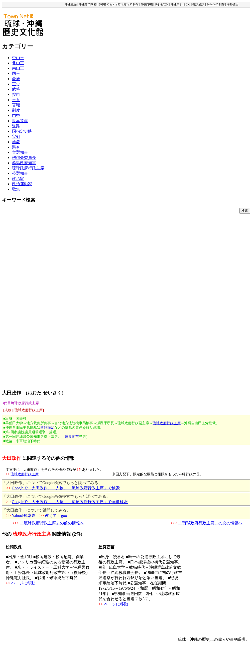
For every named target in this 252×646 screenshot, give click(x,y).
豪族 (16, 79)
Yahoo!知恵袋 (23, 515)
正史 (16, 84)
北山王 (18, 63)
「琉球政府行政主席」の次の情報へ (210, 523)
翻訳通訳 (198, 4)
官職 (16, 105)
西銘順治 (47, 427)
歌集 (16, 189)
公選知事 (20, 173)
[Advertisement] (49, 287)
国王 (16, 73)
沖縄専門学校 (88, 4)
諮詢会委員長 (24, 157)
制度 (16, 110)
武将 (16, 89)
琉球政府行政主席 (28, 168)
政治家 (18, 178)
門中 (16, 115)
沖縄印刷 (147, 4)
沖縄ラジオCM (180, 4)
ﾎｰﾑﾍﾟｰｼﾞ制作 (216, 4)
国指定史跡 (22, 131)
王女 (16, 100)
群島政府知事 (24, 163)
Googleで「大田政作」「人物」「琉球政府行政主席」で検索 (66, 488)
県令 (16, 147)
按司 (16, 94)
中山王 (18, 58)
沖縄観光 (71, 4)
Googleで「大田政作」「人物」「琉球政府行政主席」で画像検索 (70, 502)
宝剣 (16, 136)
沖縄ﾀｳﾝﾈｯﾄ (106, 4)
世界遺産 (20, 121)
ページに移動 (23, 583)
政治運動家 (22, 184)
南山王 (18, 68)
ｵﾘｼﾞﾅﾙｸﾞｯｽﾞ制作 (127, 4)
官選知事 (20, 152)
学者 (16, 142)
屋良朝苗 (72, 437)
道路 (16, 126)
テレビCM (162, 4)
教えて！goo (56, 515)
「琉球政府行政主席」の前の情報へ (52, 523)
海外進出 (233, 4)
